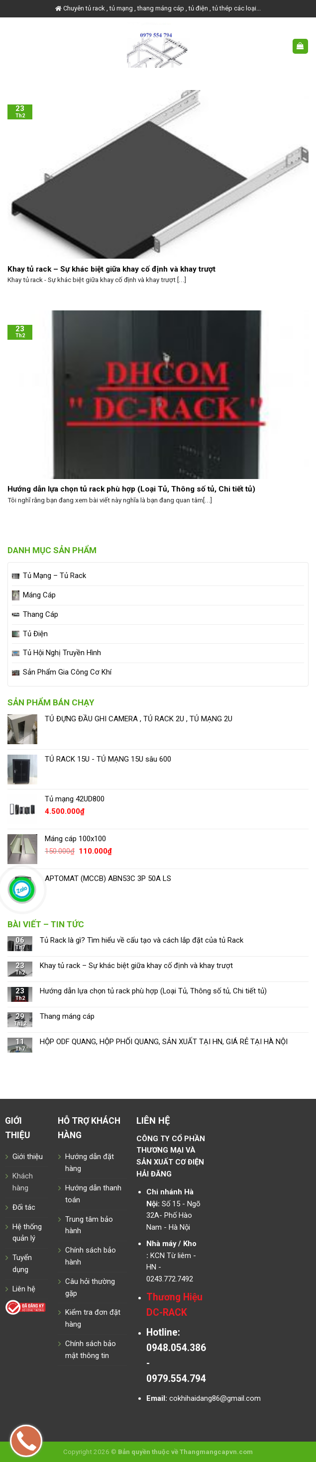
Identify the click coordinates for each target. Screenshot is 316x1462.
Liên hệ (23, 1288)
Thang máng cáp (67, 1016)
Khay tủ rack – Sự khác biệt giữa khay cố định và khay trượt (136, 966)
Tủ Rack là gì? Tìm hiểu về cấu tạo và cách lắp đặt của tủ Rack (141, 940)
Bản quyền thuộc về (148, 1452)
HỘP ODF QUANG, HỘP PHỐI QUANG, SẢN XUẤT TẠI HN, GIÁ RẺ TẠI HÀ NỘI (164, 1042)
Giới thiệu (27, 1156)
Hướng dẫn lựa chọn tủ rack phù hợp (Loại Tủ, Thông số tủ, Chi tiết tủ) (153, 991)
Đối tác (23, 1207)
